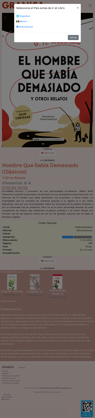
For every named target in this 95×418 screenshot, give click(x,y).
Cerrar (73, 37)
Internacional (24, 26)
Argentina (23, 16)
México (21, 21)
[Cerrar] (78, 7)
